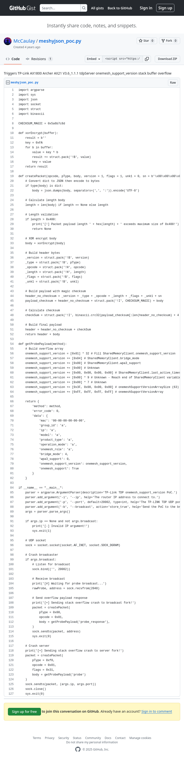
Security (63, 738)
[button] (147, 59)
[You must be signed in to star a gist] (147, 40)
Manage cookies (140, 738)
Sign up (165, 8)
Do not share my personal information (92, 742)
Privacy (49, 738)
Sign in (146, 8)
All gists (97, 8)
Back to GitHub (120, 8)
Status (77, 738)
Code (13, 59)
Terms (37, 738)
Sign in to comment (156, 711)
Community (93, 738)
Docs (108, 738)
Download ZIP (167, 59)
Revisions (39, 59)
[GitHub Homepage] (78, 749)
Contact (120, 738)
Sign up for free (24, 711)
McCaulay (24, 41)
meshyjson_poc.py (60, 41)
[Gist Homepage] (23, 8)
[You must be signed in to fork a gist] (169, 40)
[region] (92, 392)
